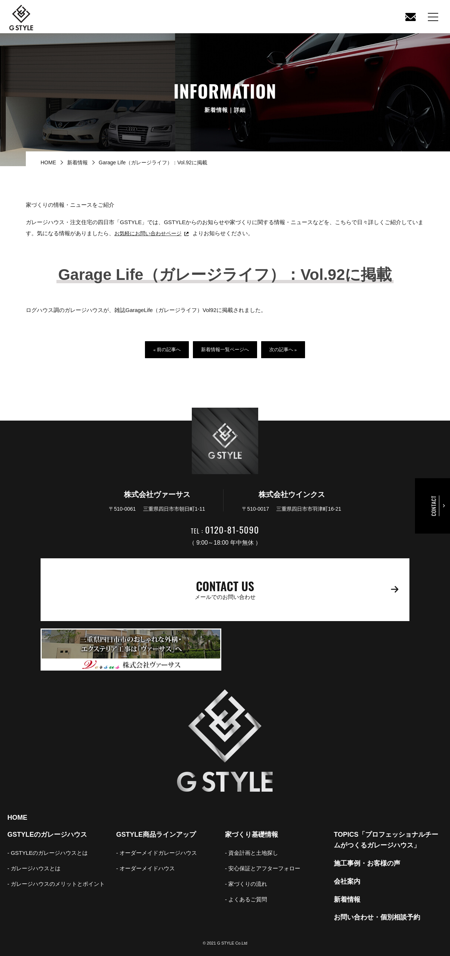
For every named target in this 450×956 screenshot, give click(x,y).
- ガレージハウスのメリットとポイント (56, 884)
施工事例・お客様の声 (367, 863)
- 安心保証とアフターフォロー (262, 868)
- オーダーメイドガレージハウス (156, 853)
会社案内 (347, 881)
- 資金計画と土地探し (251, 853)
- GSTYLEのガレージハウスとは (47, 853)
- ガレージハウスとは (33, 868)
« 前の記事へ (167, 349)
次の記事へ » (283, 349)
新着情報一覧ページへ (225, 349)
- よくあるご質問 (246, 899)
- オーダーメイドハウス (145, 868)
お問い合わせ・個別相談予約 (377, 917)
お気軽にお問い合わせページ (150, 233)
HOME (48, 162)
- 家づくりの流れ (246, 884)
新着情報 (77, 162)
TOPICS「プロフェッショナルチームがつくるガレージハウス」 (386, 840)
